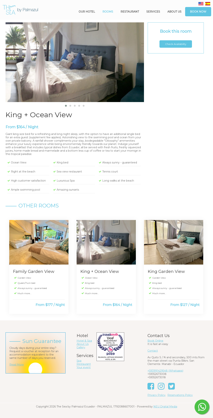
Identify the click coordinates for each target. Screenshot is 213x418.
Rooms (107, 11)
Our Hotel (87, 11)
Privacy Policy (156, 395)
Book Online (155, 340)
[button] (66, 106)
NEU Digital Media (165, 406)
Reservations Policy (180, 395)
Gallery (81, 347)
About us (174, 11)
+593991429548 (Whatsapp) (165, 370)
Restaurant (130, 11)
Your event (84, 367)
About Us (83, 344)
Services (153, 11)
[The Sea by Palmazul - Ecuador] (20, 9)
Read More (16, 364)
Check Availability (175, 44)
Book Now (198, 11)
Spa (79, 360)
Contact (152, 350)
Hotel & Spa (84, 340)
